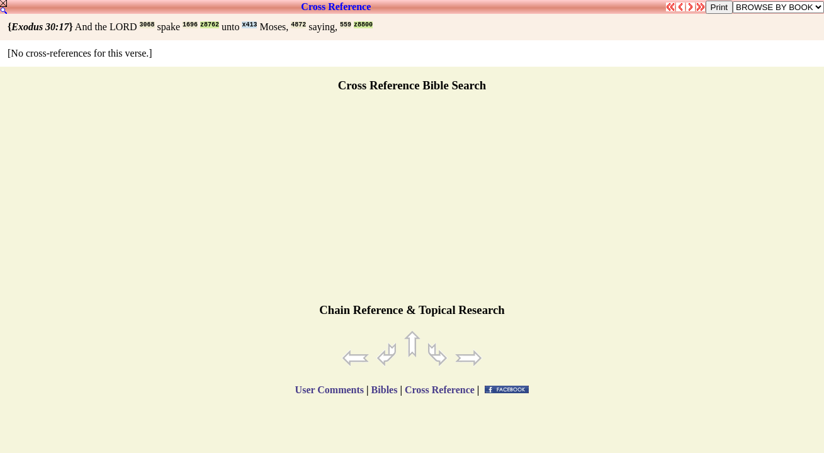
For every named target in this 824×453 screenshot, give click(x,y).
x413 (249, 24)
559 (345, 24)
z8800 (363, 24)
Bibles (384, 389)
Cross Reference (336, 6)
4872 (298, 24)
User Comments (329, 389)
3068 (147, 24)
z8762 (209, 24)
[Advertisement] (412, 203)
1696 (190, 24)
